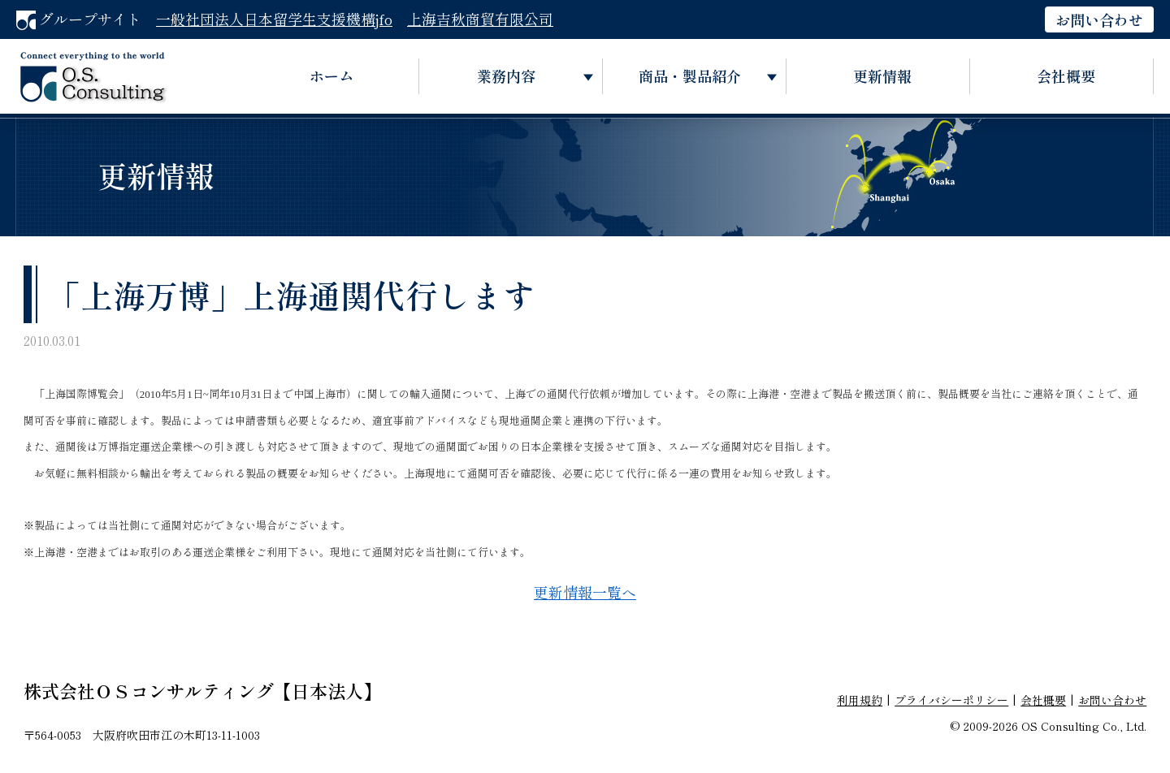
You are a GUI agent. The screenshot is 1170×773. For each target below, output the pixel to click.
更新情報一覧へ (585, 591)
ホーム (331, 75)
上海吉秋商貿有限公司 (480, 18)
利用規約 (859, 700)
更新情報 (882, 75)
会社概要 (1066, 75)
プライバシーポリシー (951, 700)
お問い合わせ (1099, 19)
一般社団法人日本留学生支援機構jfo (274, 18)
